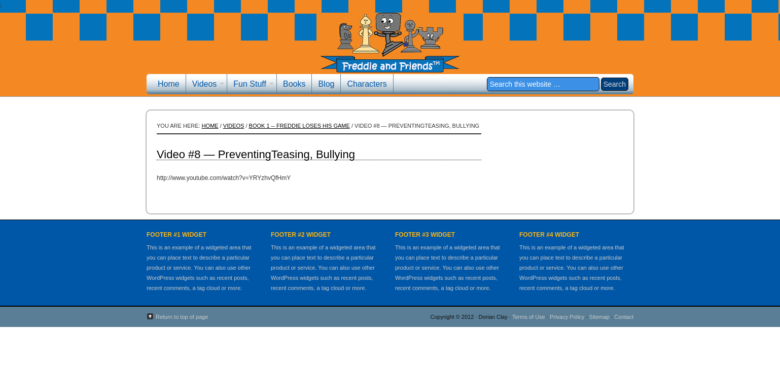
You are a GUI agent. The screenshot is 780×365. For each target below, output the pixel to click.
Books (294, 84)
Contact (623, 317)
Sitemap (599, 317)
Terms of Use (528, 317)
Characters (366, 84)
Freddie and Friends (390, 49)
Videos (205, 85)
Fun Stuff (250, 85)
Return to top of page (182, 317)
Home (169, 84)
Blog (326, 84)
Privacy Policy (567, 317)
